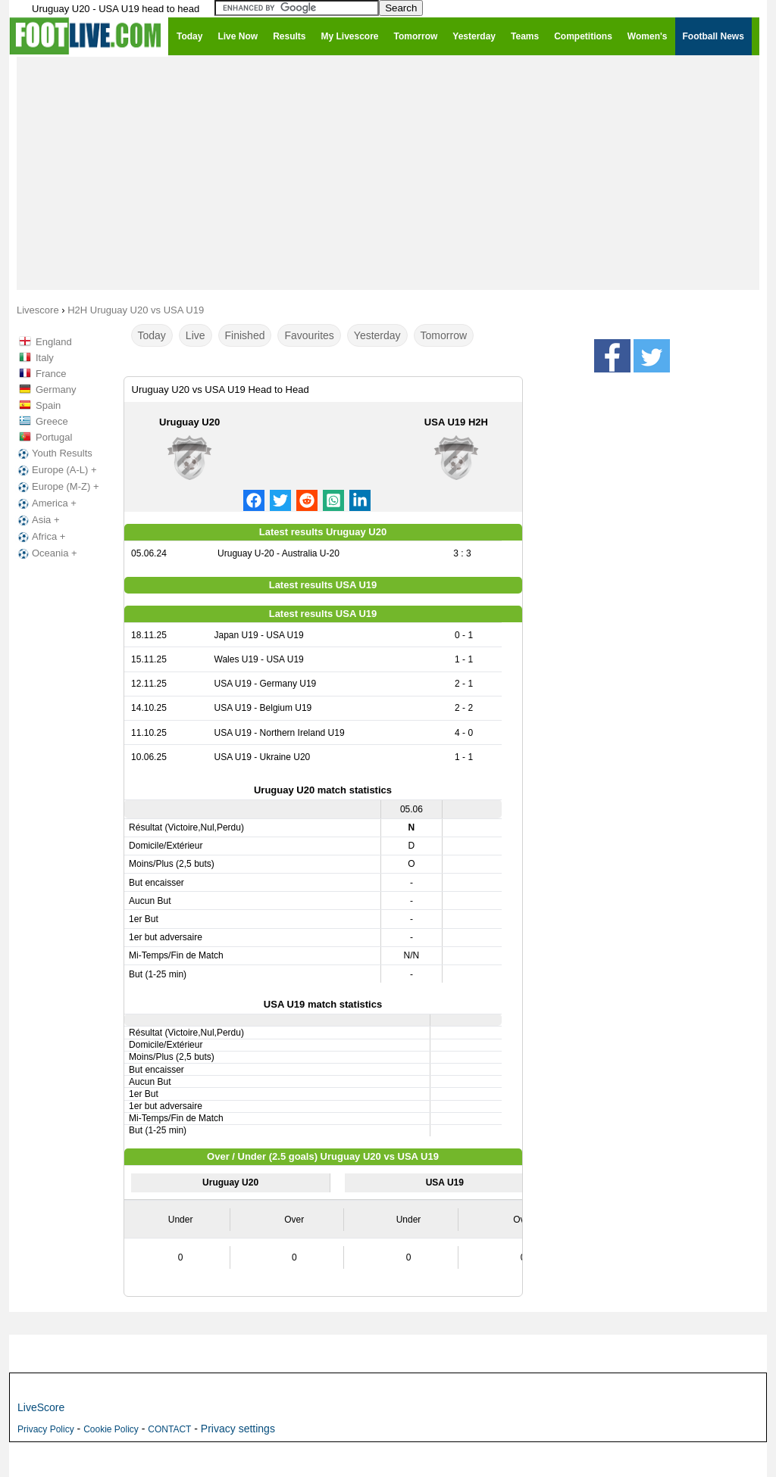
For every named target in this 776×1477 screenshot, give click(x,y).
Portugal (54, 437)
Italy (45, 357)
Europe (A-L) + (56, 470)
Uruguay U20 (189, 422)
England (54, 341)
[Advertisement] (388, 173)
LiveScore (40, 1407)
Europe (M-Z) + (57, 487)
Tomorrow (444, 335)
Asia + (37, 520)
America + (46, 503)
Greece (52, 421)
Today (152, 335)
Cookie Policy (111, 1429)
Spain (48, 405)
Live (195, 335)
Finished (245, 335)
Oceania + (46, 553)
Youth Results (53, 453)
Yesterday (377, 335)
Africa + (40, 537)
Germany (56, 389)
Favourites (308, 335)
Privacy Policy (45, 1429)
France (51, 373)
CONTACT (169, 1429)
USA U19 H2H (456, 422)
